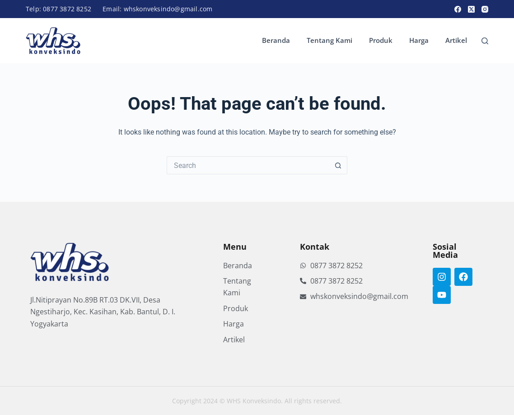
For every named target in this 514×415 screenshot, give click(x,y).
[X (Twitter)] (471, 9)
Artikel (456, 40)
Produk (381, 40)
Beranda (276, 40)
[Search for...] (248, 165)
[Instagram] (484, 9)
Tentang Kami (329, 40)
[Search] (484, 40)
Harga (419, 40)
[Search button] (338, 165)
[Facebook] (457, 9)
